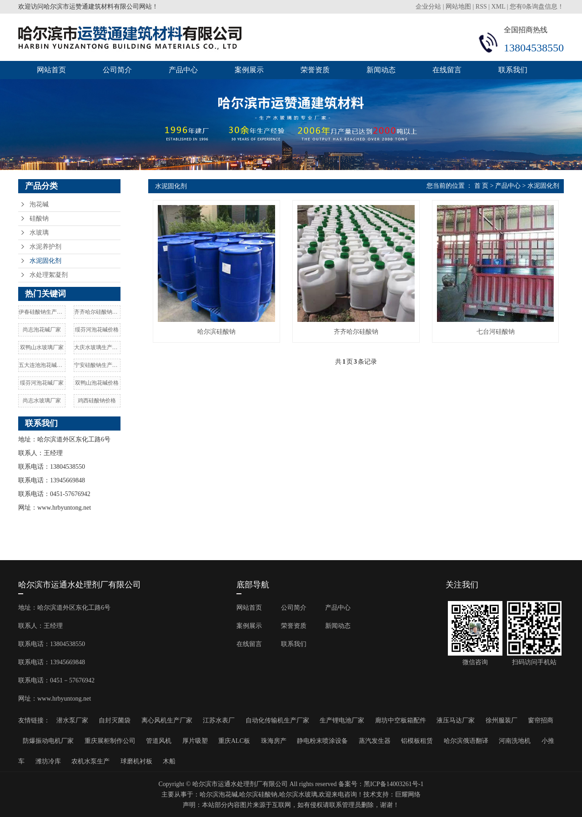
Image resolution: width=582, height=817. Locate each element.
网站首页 (51, 70)
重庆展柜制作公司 (110, 740)
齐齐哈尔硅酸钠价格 (97, 312)
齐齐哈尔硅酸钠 (356, 331)
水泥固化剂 (45, 260)
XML (499, 6)
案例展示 (249, 70)
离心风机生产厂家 (166, 720)
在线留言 (447, 70)
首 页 (481, 185)
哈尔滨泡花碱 (219, 794)
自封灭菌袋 (114, 720)
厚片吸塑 (195, 740)
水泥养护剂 (45, 246)
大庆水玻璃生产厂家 (97, 347)
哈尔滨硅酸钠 (216, 331)
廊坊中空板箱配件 (400, 720)
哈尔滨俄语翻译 (466, 740)
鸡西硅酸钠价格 (97, 400)
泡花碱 (39, 204)
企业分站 (428, 6)
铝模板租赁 (417, 740)
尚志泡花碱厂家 (42, 329)
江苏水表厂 (219, 720)
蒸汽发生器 (375, 740)
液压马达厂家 (455, 720)
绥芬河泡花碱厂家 (42, 383)
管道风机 (158, 740)
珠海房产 (273, 740)
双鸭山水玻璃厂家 (42, 347)
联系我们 (512, 70)
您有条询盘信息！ (537, 6)
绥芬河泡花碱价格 (97, 329)
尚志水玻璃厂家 (42, 400)
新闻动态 (381, 70)
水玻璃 (39, 232)
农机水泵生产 (90, 761)
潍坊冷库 (48, 761)
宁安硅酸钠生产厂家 (97, 365)
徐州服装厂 (501, 720)
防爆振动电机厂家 (48, 740)
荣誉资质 (315, 70)
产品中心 (183, 70)
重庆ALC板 (234, 740)
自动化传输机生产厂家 (277, 720)
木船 (169, 761)
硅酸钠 (39, 218)
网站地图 (458, 6)
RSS (481, 6)
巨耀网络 (408, 794)
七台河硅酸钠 (496, 331)
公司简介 (117, 70)
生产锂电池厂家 (342, 720)
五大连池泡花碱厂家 (42, 365)
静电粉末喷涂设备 (322, 740)
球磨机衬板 (136, 761)
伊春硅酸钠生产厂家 (42, 312)
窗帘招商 (540, 720)
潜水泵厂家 (72, 720)
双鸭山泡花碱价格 (97, 383)
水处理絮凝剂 (49, 274)
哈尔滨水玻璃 (298, 794)
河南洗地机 (515, 740)
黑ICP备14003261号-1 (393, 784)
